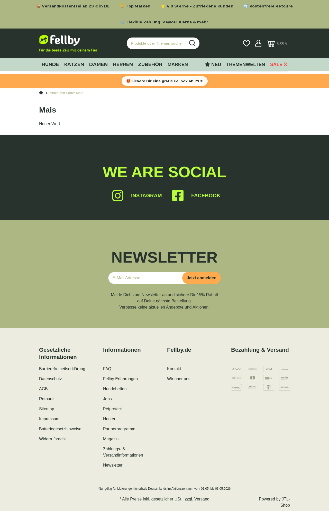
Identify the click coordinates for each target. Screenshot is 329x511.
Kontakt (174, 369)
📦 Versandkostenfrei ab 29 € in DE (73, 6)
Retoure (46, 399)
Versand (201, 499)
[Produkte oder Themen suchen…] (156, 43)
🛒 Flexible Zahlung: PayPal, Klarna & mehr (164, 22)
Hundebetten (115, 389)
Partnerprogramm (119, 429)
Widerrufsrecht (52, 439)
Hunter (109, 419)
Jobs (107, 399)
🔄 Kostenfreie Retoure (268, 6)
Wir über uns (178, 379)
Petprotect (112, 409)
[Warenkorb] (277, 43)
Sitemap (46, 409)
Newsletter (113, 465)
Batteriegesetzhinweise (60, 429)
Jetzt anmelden (201, 278)
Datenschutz (50, 379)
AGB (43, 389)
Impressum (49, 419)
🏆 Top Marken (135, 6)
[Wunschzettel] (246, 43)
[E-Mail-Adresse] (147, 278)
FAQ (107, 369)
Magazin (110, 439)
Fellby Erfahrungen (120, 379)
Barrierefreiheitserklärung (62, 369)
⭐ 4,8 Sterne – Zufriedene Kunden (197, 6)
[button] (258, 43)
